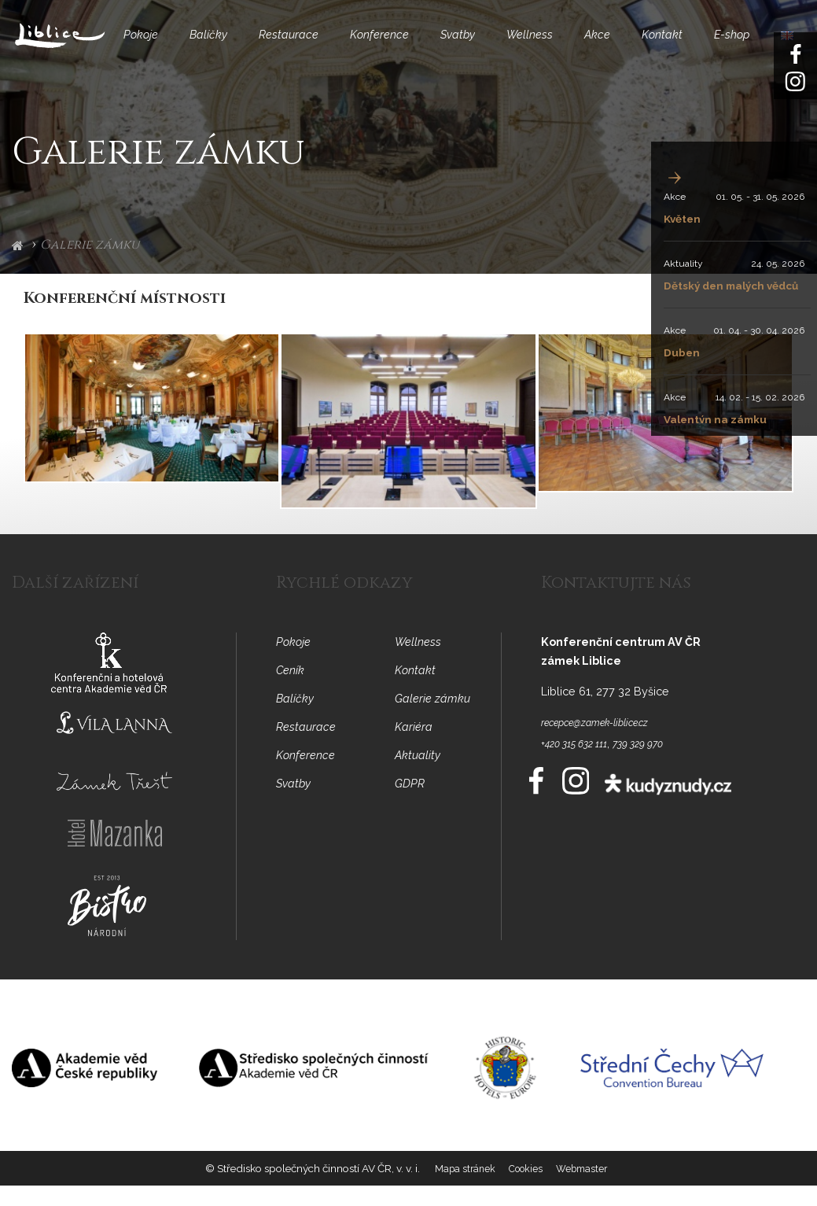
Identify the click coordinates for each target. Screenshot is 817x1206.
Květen (675, 218)
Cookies (525, 1191)
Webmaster (585, 1191)
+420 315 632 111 (581, 762)
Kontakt (682, 44)
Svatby (467, 44)
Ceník (292, 690)
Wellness (543, 44)
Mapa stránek (461, 1191)
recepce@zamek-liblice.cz (609, 741)
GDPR (411, 804)
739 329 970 (657, 762)
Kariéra (415, 746)
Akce (614, 44)
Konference (385, 44)
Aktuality (673, 263)
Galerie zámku (89, 264)
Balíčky (205, 44)
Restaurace (289, 44)
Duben (674, 370)
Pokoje (133, 44)
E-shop (748, 44)
